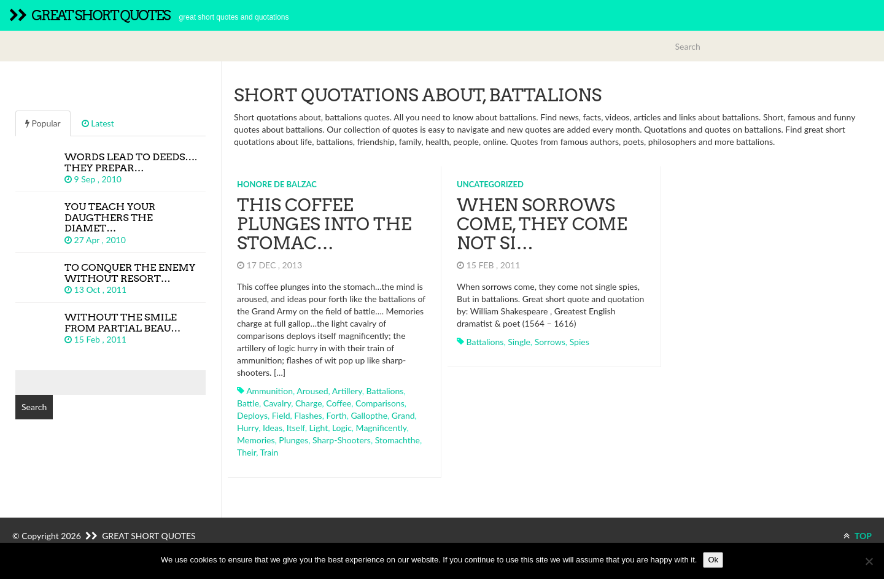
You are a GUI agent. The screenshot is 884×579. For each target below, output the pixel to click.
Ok (713, 559)
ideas (272, 427)
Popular (43, 123)
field (281, 415)
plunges (293, 440)
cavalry (277, 403)
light (318, 427)
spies (579, 341)
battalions (385, 391)
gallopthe (369, 415)
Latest (98, 123)
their (246, 452)
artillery (347, 391)
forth (336, 415)
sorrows (550, 341)
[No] (869, 561)
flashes (308, 415)
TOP (857, 535)
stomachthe (397, 440)
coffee (338, 403)
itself (296, 427)
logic (342, 427)
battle (248, 403)
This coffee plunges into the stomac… (324, 224)
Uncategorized (490, 184)
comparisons (380, 403)
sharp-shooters (341, 440)
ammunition (269, 391)
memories (256, 440)
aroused (312, 391)
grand (403, 415)
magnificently (381, 427)
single (519, 341)
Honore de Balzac (277, 184)
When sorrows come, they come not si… (542, 224)
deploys (252, 415)
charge (308, 403)
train (269, 452)
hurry (247, 427)
